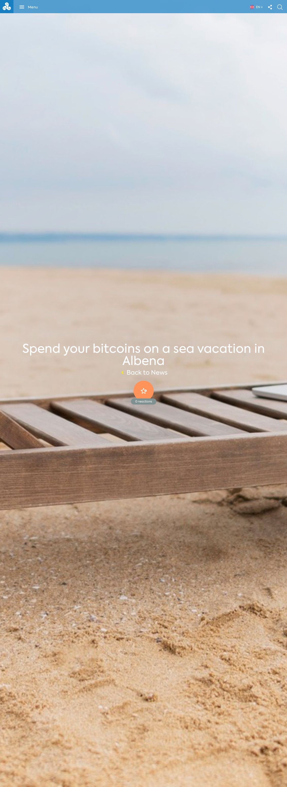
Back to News (143, 373)
